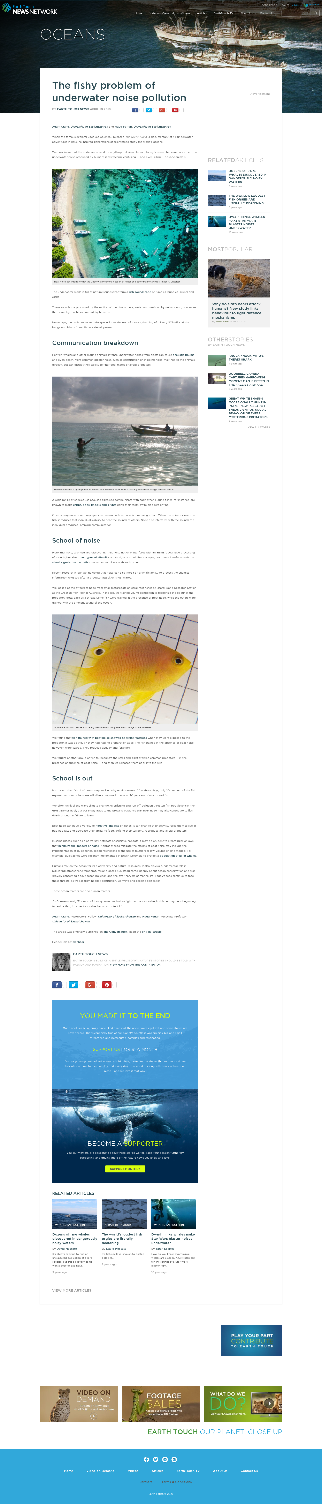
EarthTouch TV (223, 13)
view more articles (71, 1290)
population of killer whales (178, 855)
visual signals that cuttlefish (71, 562)
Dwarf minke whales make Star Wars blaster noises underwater (173, 1238)
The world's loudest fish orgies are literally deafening (122, 1238)
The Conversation (116, 931)
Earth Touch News (73, 109)
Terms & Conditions (176, 1482)
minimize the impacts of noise (78, 845)
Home (139, 13)
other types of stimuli (92, 557)
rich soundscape (140, 291)
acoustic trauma (183, 354)
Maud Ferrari (123, 126)
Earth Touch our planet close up (29, 8)
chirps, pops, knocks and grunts (94, 504)
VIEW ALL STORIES (259, 427)
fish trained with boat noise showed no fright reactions (109, 737)
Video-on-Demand (162, 13)
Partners (145, 1482)
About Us (246, 13)
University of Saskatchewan (89, 126)
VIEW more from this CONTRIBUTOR (135, 964)
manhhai (78, 941)
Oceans (72, 35)
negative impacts (107, 825)
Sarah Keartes (165, 1248)
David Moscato (67, 1248)
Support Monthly (125, 1169)
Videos (185, 13)
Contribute (269, 5)
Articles (202, 13)
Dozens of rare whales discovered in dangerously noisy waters (74, 1238)
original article (152, 931)
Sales (285, 5)
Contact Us (267, 13)
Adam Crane (60, 126)
